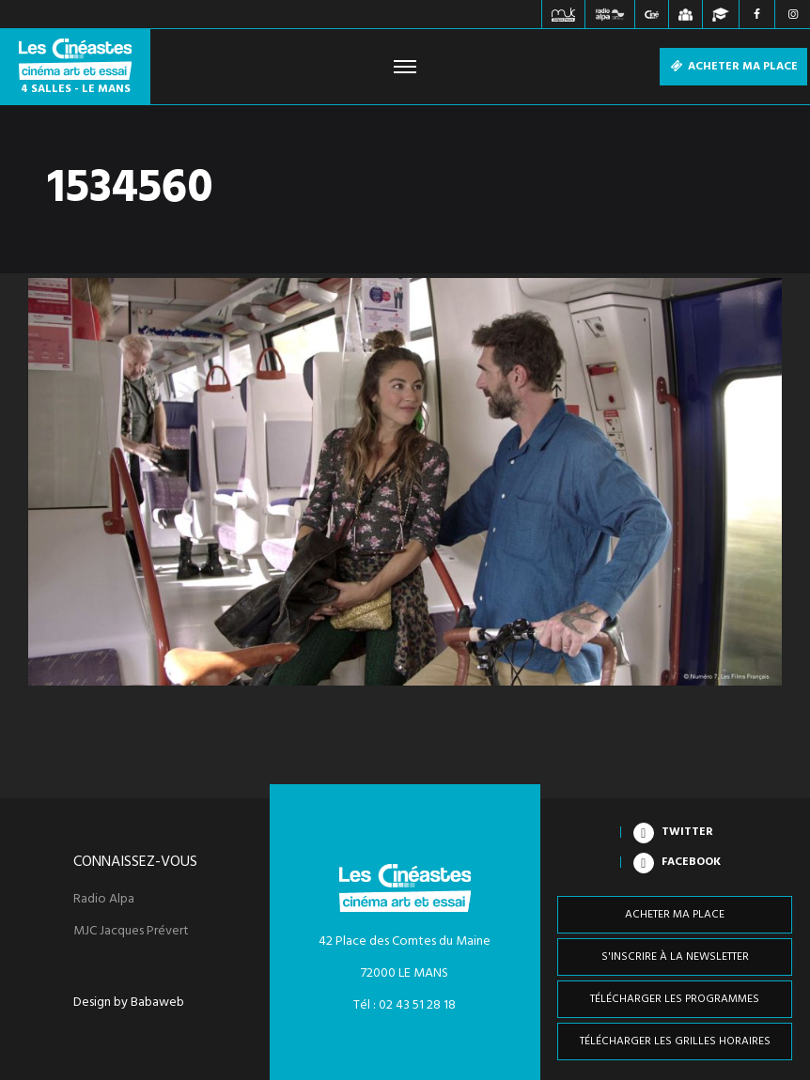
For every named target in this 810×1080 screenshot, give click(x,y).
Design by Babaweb (128, 1003)
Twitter (687, 832)
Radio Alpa (103, 899)
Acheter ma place (733, 66)
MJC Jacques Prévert (131, 931)
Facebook (691, 862)
